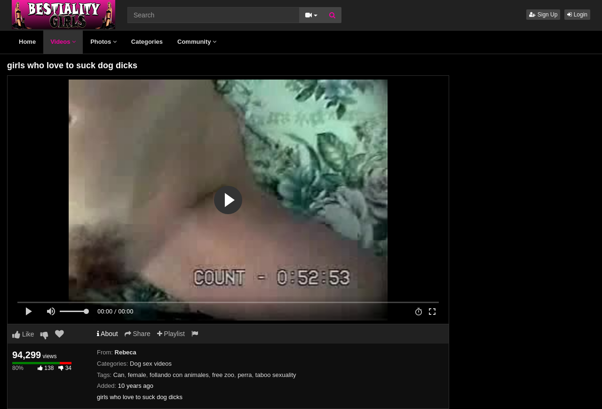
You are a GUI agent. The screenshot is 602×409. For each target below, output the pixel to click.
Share (137, 333)
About (107, 333)
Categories (147, 41)
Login (577, 14)
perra (245, 374)
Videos (63, 41)
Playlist (171, 333)
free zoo (223, 374)
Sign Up (543, 14)
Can (119, 374)
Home (27, 41)
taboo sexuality (275, 374)
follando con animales (179, 374)
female (137, 374)
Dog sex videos (151, 363)
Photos (103, 41)
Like (23, 334)
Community (196, 41)
